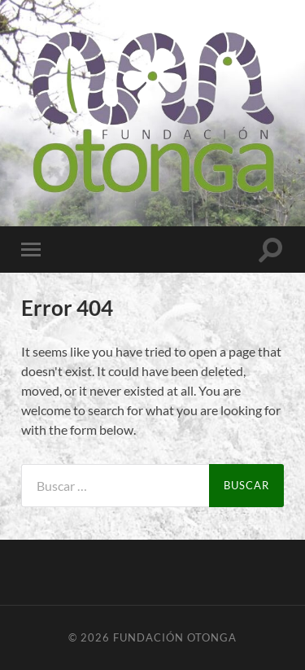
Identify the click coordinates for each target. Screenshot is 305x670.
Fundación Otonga (175, 637)
